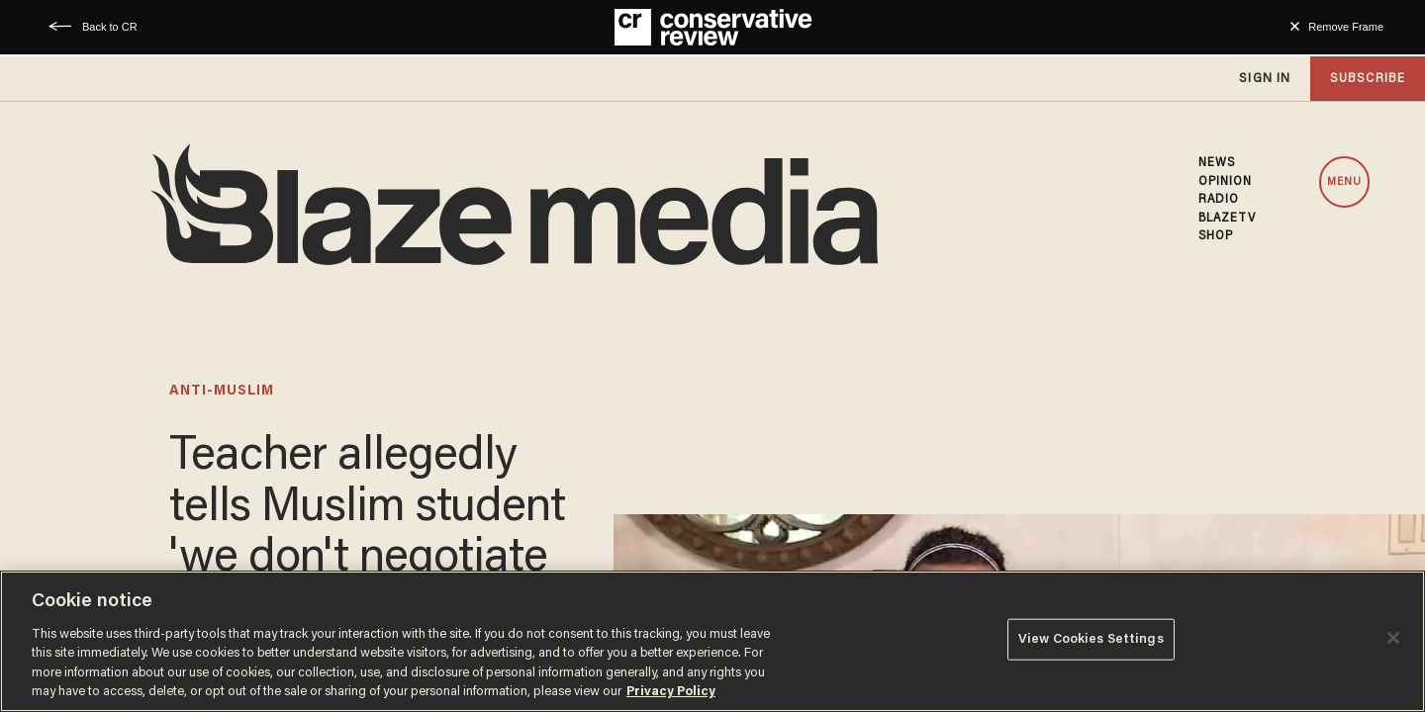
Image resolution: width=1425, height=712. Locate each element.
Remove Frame (1345, 27)
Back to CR (110, 27)
